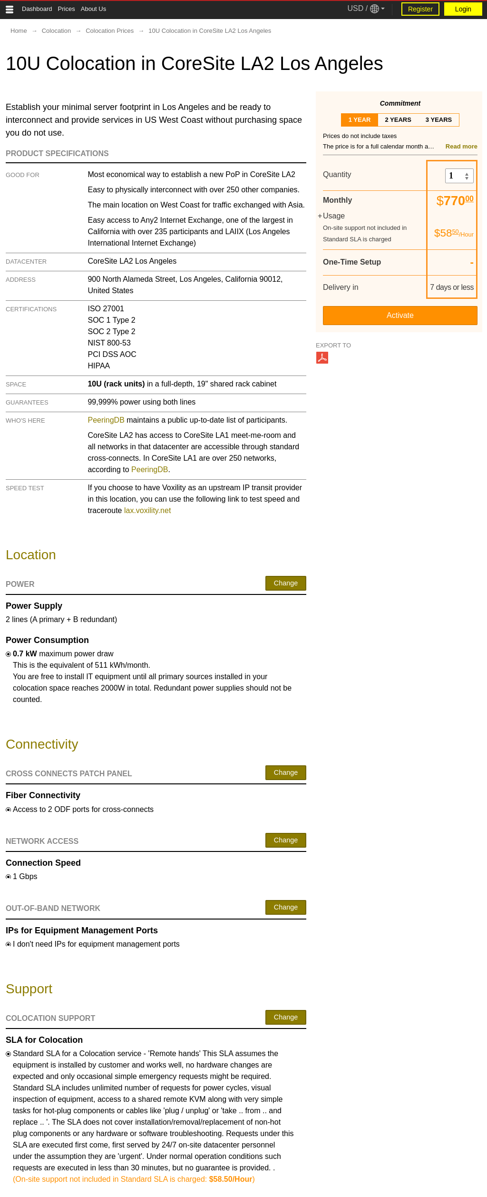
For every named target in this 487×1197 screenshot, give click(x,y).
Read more (461, 146)
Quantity (337, 174)
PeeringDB (106, 420)
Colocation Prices (110, 30)
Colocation (56, 30)
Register (420, 9)
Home (18, 30)
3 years (439, 119)
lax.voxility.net (147, 510)
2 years (398, 119)
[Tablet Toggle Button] (9, 9)
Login (463, 9)
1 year (360, 119)
